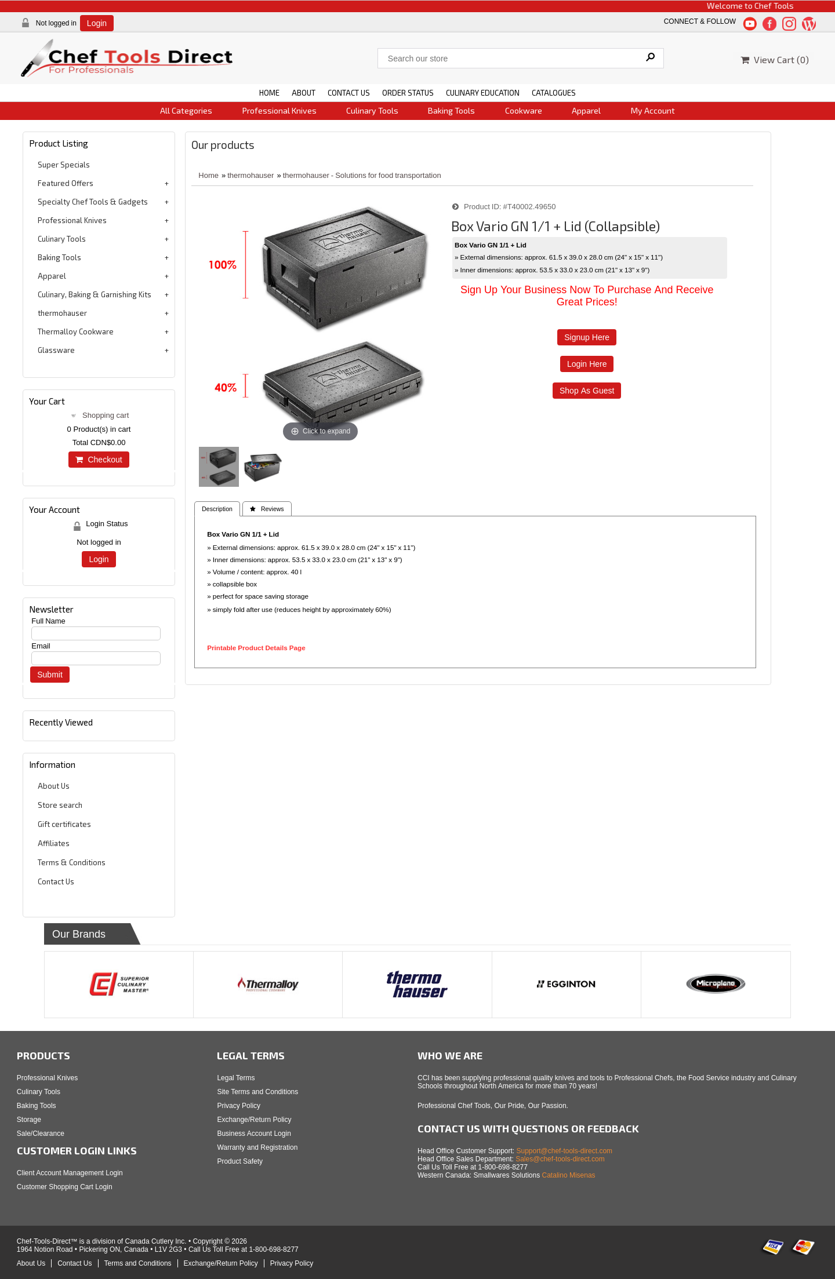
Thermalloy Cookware (76, 331)
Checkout (98, 460)
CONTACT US (349, 92)
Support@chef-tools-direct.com (565, 1151)
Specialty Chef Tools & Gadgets (93, 201)
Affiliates (54, 843)
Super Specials (64, 164)
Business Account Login (254, 1133)
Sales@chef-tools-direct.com (560, 1159)
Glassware (56, 350)
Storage (29, 1120)
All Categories (186, 110)
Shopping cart (105, 415)
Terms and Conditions (138, 1263)
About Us (54, 785)
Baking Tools (451, 110)
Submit (50, 675)
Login (97, 23)
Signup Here (586, 337)
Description (217, 509)
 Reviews (267, 509)
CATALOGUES (554, 92)
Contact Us (56, 881)
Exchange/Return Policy (254, 1120)
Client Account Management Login (70, 1173)
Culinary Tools (372, 110)
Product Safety (240, 1161)
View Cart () (774, 59)
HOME (269, 92)
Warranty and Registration (257, 1147)
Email (40, 646)
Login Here (587, 364)
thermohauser (62, 313)
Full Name (48, 621)
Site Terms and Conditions (257, 1092)
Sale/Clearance (40, 1133)
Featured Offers (65, 183)
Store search (60, 805)
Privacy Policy (238, 1106)
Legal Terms (236, 1078)
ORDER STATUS (408, 92)
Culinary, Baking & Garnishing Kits (94, 294)
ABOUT (303, 92)
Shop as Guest (587, 391)
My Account (653, 110)
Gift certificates (64, 824)
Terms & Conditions (72, 862)
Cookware (523, 110)
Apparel (586, 110)
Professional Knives (279, 110)
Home (208, 175)
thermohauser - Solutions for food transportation (362, 175)
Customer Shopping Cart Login (64, 1187)
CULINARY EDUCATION (483, 92)
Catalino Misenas (569, 1175)
